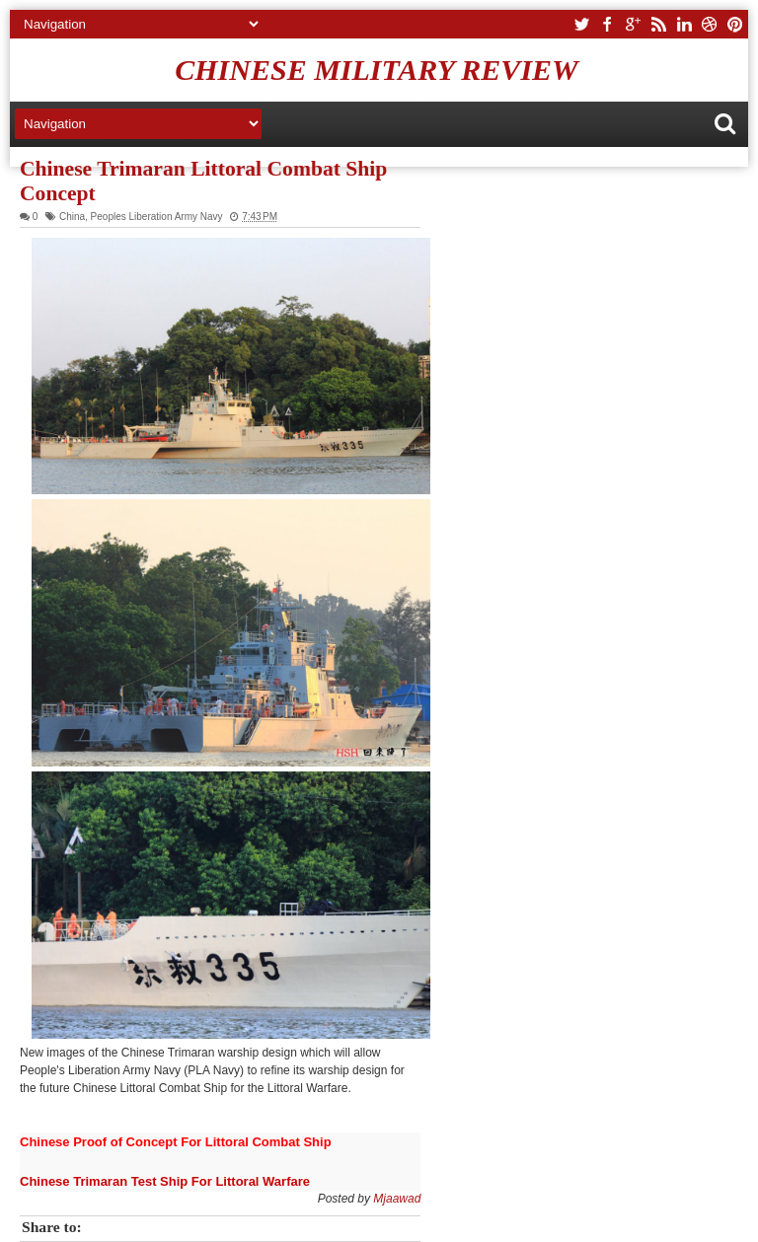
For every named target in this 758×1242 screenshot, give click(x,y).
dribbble (709, 24)
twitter (581, 24)
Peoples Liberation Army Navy (157, 216)
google (632, 24)
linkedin (684, 24)
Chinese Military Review (376, 69)
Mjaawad (396, 1198)
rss (658, 24)
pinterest (735, 24)
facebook (607, 24)
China (72, 216)
